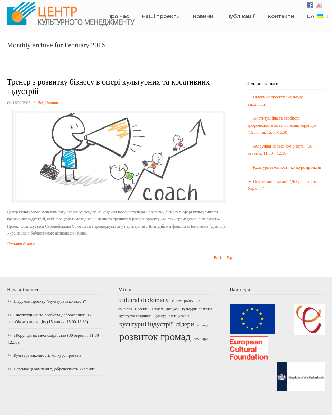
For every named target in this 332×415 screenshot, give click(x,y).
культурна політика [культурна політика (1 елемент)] (197, 309)
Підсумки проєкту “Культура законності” (276, 100)
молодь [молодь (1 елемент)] (203, 325)
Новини (51, 102)
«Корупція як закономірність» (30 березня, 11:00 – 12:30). (280, 150)
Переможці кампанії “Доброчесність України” (282, 185)
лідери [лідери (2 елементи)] (185, 324)
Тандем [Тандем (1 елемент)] (157, 309)
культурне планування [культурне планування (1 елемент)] (172, 316)
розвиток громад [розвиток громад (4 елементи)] (155, 336)
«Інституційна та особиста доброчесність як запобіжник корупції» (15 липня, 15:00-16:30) (282, 125)
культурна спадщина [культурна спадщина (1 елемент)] (135, 316)
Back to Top (223, 258)
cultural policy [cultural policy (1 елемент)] (182, 301)
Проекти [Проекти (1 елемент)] (141, 309)
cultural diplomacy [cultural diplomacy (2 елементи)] (144, 299)
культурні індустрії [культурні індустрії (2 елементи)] (146, 324)
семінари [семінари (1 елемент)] (201, 339)
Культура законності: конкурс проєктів (287, 167)
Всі (40, 102)
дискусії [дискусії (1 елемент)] (172, 309)
